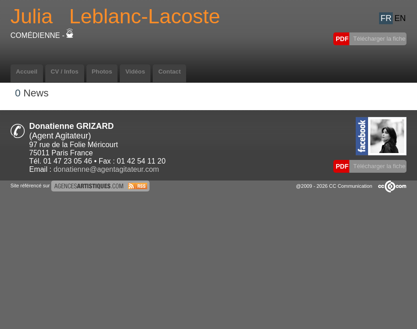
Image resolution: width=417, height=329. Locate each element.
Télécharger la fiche (379, 38)
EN (400, 18)
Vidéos (135, 71)
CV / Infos (65, 71)
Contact (169, 71)
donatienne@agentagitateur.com (106, 169)
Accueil (26, 71)
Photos (102, 71)
